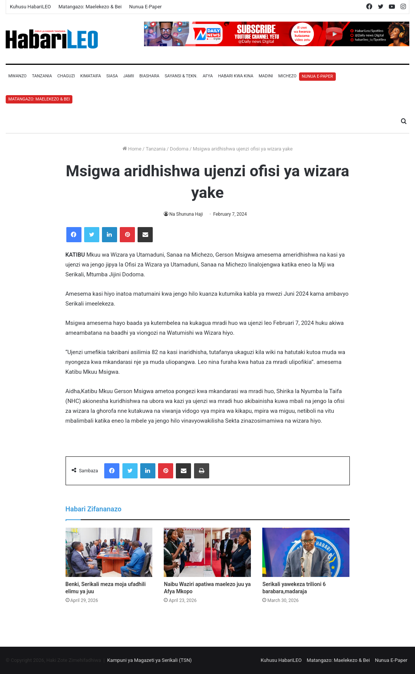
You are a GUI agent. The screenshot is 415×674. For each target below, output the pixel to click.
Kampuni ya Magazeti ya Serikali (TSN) (149, 660)
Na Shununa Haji (186, 214)
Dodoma (179, 149)
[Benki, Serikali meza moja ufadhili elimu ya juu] (109, 552)
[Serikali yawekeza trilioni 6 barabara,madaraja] (305, 552)
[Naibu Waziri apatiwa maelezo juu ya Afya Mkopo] (207, 552)
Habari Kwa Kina (235, 76)
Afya (208, 76)
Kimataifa (90, 76)
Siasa (112, 76)
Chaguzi (66, 76)
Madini (265, 76)
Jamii (128, 76)
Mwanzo (17, 76)
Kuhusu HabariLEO (30, 6)
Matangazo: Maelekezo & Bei (90, 6)
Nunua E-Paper (145, 6)
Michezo (287, 76)
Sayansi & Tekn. (180, 76)
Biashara (149, 76)
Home (131, 149)
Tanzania (42, 76)
